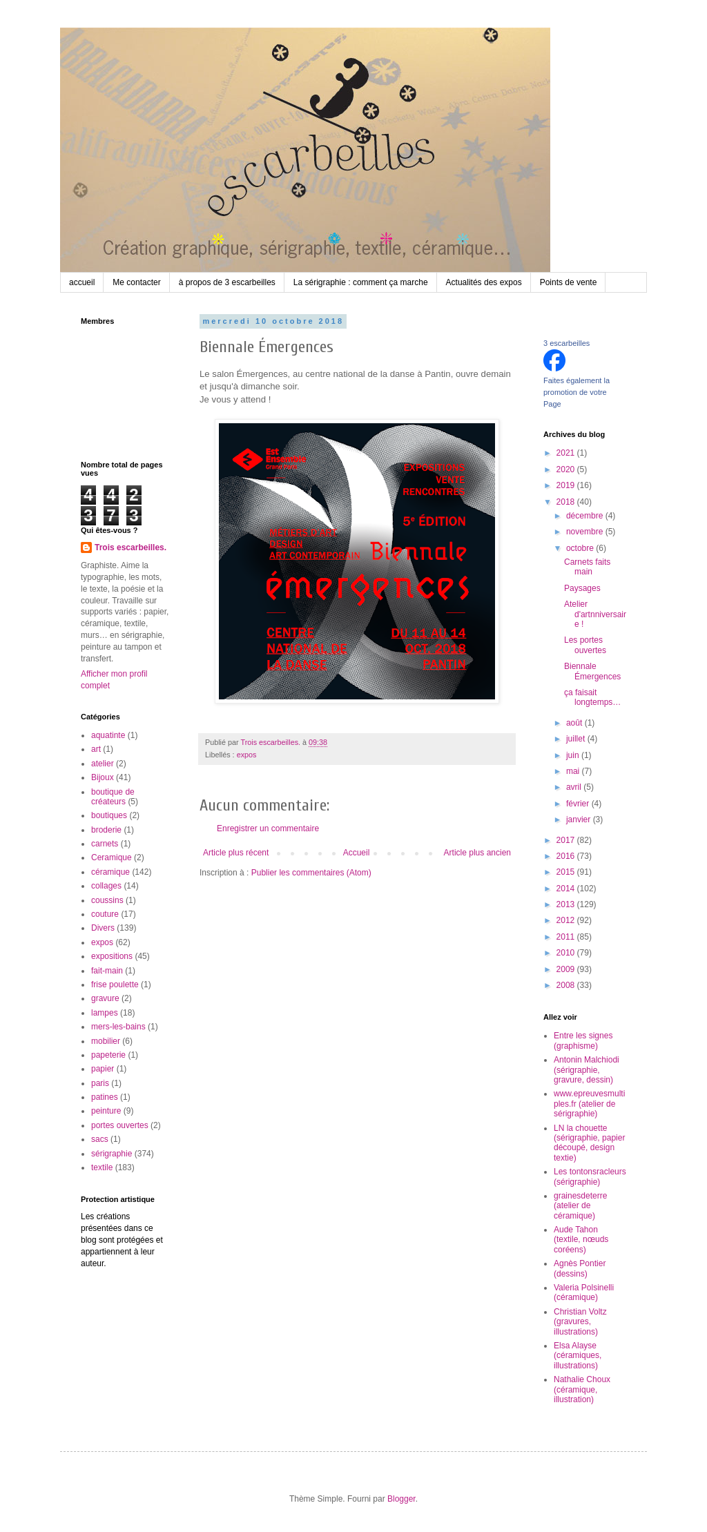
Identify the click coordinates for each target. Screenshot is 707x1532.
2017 (566, 840)
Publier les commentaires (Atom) (311, 872)
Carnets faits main (587, 566)
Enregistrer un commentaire (268, 828)
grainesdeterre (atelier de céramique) (580, 1206)
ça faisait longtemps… (592, 697)
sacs (99, 1139)
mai (574, 771)
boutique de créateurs (113, 796)
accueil (82, 282)
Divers (103, 928)
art (96, 749)
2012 (566, 920)
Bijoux (102, 777)
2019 (566, 485)
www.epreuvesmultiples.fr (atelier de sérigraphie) (589, 1103)
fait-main (107, 971)
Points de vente (568, 282)
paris (100, 1083)
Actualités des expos (484, 282)
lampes (104, 1013)
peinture (106, 1111)
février (579, 803)
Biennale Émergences (592, 671)
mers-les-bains (118, 1026)
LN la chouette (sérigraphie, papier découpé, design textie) (589, 1143)
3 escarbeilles (566, 343)
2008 (566, 985)
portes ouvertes (119, 1125)
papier (102, 1069)
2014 (566, 888)
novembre (586, 531)
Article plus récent (236, 852)
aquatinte (108, 735)
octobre (581, 548)
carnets (104, 844)
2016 (566, 856)
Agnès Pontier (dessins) (580, 1268)
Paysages (582, 588)
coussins (107, 900)
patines (104, 1097)
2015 (566, 872)
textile (102, 1167)
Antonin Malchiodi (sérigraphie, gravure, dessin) (586, 1070)
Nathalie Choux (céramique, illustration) (582, 1389)
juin (573, 755)
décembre (586, 516)
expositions (112, 956)
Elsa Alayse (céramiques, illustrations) (577, 1355)
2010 (566, 953)
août (575, 723)
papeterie (108, 1055)
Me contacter (136, 282)
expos (247, 754)
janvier (579, 819)
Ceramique (111, 857)
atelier (102, 763)
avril (574, 787)
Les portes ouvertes (585, 645)
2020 (566, 469)
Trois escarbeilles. (130, 547)
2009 (566, 969)
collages (106, 886)
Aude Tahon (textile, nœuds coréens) (581, 1239)
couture (105, 914)
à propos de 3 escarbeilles (227, 282)
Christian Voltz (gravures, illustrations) (580, 1322)
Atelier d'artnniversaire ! (595, 614)
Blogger (401, 1499)
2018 (566, 502)
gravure (105, 998)
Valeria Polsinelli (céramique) (584, 1292)
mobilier (105, 1041)
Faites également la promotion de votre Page (576, 392)
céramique (110, 872)
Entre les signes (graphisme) (583, 1040)
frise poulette (115, 984)
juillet (577, 739)
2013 (566, 904)
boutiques (109, 815)
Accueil (356, 852)
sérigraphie (111, 1153)
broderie (106, 830)
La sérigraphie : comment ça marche (360, 282)
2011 (566, 937)
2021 (566, 453)
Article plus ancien (477, 852)
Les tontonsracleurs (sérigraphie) (590, 1176)
